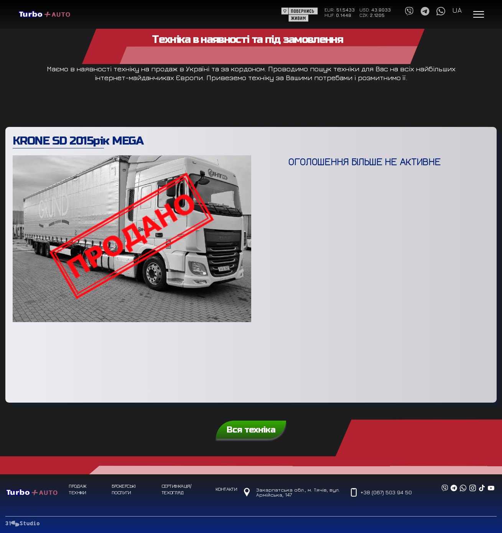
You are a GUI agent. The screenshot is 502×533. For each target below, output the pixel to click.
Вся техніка (251, 429)
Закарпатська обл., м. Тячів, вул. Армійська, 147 (298, 492)
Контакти (226, 489)
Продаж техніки (77, 489)
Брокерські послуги (123, 489)
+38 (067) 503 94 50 (386, 492)
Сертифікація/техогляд (176, 489)
